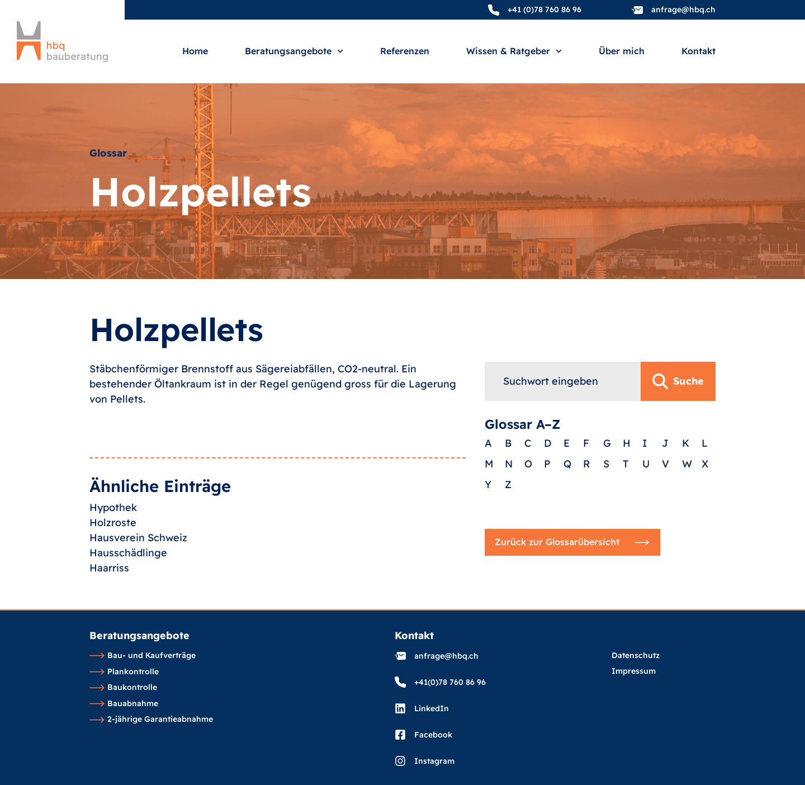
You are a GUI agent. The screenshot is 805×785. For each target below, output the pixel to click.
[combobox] (563, 405)
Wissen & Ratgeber (514, 51)
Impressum (634, 671)
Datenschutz (636, 655)
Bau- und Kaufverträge (142, 655)
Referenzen (404, 51)
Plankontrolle (124, 672)
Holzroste (112, 542)
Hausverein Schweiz (138, 557)
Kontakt (698, 51)
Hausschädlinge (128, 572)
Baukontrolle (123, 687)
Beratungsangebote (294, 51)
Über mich (622, 51)
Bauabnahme (123, 704)
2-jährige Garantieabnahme (151, 719)
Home (195, 51)
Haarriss (109, 587)
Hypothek (113, 527)
